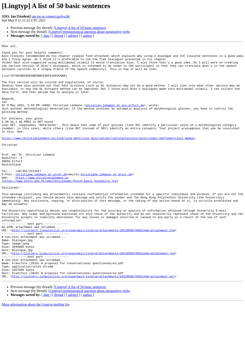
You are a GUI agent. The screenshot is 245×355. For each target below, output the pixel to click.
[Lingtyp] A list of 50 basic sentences (80, 28)
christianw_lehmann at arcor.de (41, 201)
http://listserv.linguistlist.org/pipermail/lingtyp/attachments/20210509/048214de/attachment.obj (93, 323)
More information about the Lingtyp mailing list (35, 351)
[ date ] (46, 36)
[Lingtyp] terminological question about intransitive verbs (89, 32)
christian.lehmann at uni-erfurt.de (115, 118)
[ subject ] (73, 36)
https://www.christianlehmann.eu (41, 204)
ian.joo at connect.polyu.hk (51, 16)
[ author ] (87, 36)
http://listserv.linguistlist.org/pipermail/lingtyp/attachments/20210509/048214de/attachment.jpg (93, 295)
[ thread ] (58, 36)
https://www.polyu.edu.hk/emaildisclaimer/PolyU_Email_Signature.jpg (60, 208)
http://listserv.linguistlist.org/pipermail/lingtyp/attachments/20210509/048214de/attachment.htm (93, 268)
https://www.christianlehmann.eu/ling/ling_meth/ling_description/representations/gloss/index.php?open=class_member (98, 157)
